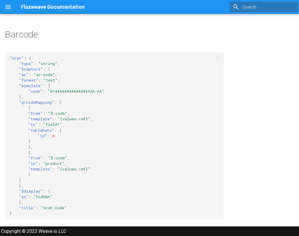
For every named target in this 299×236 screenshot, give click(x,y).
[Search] (264, 7)
